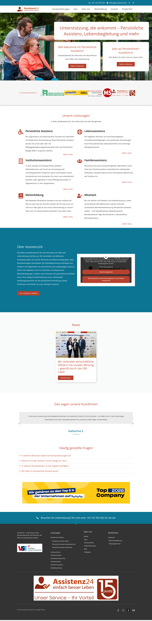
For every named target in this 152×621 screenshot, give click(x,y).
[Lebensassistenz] (79, 132)
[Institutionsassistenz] (20, 161)
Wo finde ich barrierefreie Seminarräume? (40, 471)
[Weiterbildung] (20, 195)
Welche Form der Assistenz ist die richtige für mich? (44, 460)
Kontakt (114, 9)
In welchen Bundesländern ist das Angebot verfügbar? (45, 466)
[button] (19, 424)
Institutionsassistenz (39, 160)
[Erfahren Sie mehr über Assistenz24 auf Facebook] (130, 3)
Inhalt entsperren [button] (106, 272)
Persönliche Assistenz (39, 131)
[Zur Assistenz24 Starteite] (28, 9)
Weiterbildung (100, 9)
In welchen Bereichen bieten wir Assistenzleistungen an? (46, 455)
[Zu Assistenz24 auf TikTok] (128, 611)
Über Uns (86, 9)
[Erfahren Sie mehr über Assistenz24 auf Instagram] (134, 3)
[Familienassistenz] (79, 161)
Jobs (76, 9)
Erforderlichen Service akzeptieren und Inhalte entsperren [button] (106, 279)
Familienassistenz (95, 160)
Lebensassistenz (94, 131)
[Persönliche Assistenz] (20, 132)
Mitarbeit (90, 195)
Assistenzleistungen (61, 9)
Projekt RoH (127, 9)
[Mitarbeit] (79, 195)
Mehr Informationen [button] (106, 267)
